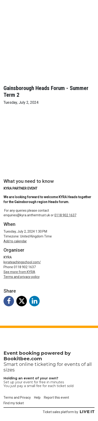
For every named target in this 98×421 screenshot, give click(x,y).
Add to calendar (15, 241)
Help (37, 397)
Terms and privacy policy (22, 277)
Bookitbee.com (23, 358)
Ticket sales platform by (68, 412)
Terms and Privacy (17, 397)
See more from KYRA (19, 272)
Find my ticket (14, 403)
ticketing (45, 364)
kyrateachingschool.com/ (22, 262)
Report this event (56, 397)
